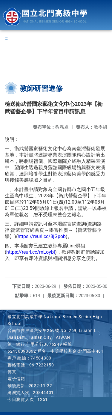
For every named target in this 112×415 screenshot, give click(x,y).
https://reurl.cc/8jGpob (42, 236)
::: (6, 38)
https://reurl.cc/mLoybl (30, 252)
